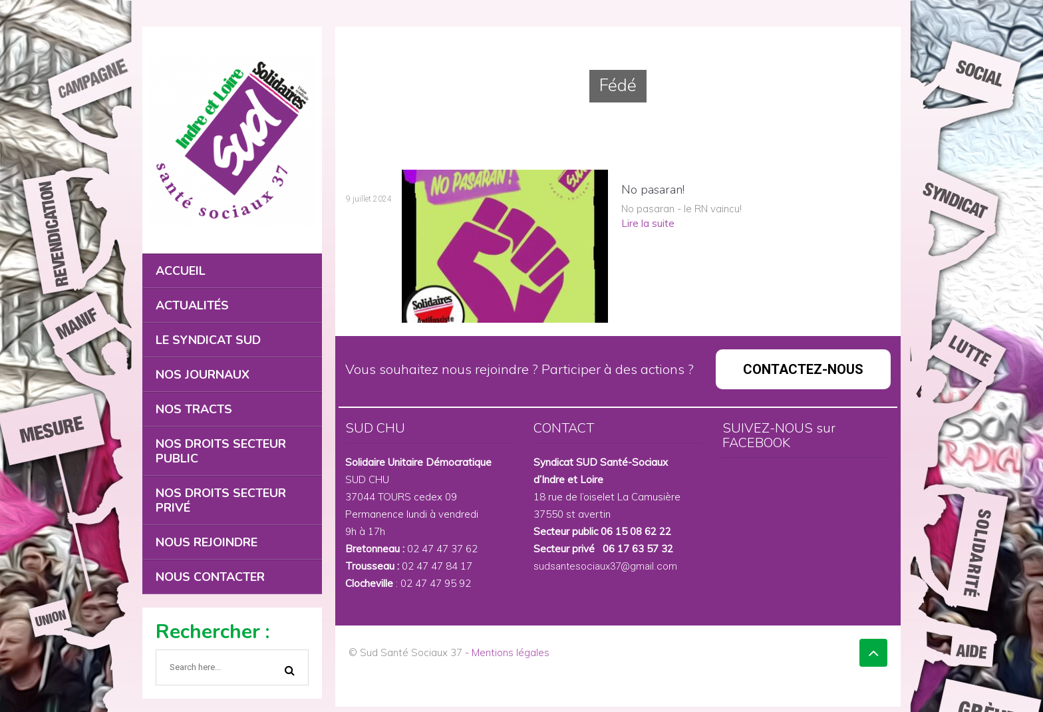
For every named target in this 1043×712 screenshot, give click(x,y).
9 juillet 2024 (369, 199)
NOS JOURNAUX (202, 375)
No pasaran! (652, 190)
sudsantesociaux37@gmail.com (605, 566)
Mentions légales (510, 652)
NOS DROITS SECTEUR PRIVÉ (221, 500)
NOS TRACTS (194, 409)
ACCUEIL (181, 271)
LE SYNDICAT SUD (208, 340)
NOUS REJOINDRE (206, 542)
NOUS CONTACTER (210, 577)
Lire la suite (647, 223)
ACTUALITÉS (192, 305)
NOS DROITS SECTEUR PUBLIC (221, 451)
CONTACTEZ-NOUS (803, 369)
